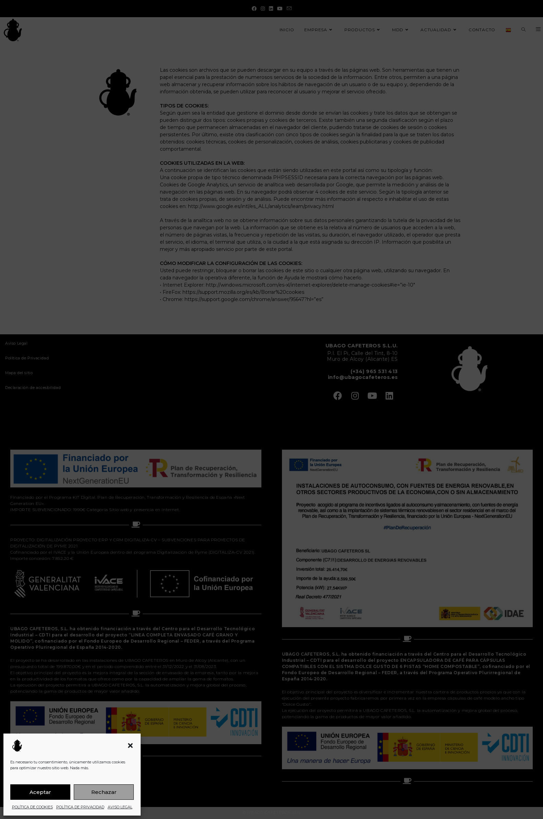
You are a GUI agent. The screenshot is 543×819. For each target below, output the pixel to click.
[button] (130, 745)
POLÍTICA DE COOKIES (32, 807)
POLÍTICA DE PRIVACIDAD (80, 807)
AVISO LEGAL (120, 807)
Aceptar (40, 792)
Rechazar (104, 792)
